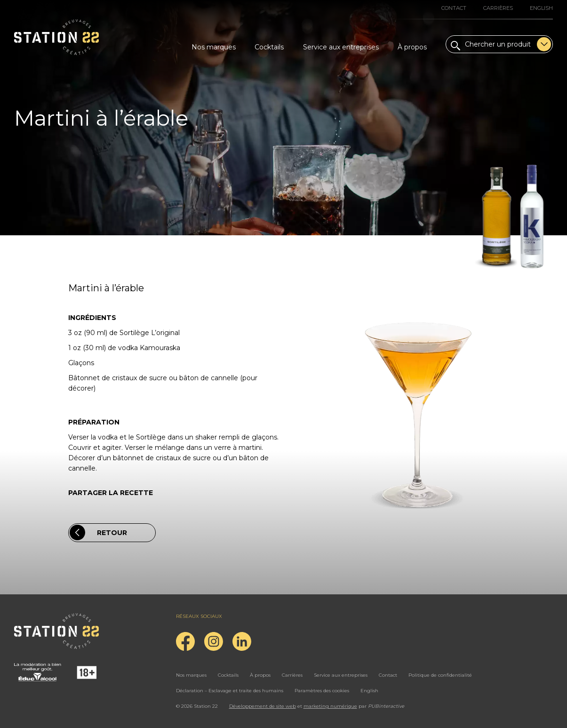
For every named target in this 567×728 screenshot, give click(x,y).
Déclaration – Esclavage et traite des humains (229, 691)
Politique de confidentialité (440, 675)
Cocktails (269, 47)
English (541, 8)
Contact (453, 8)
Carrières (498, 8)
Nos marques (214, 47)
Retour (98, 532)
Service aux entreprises (341, 47)
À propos (412, 47)
